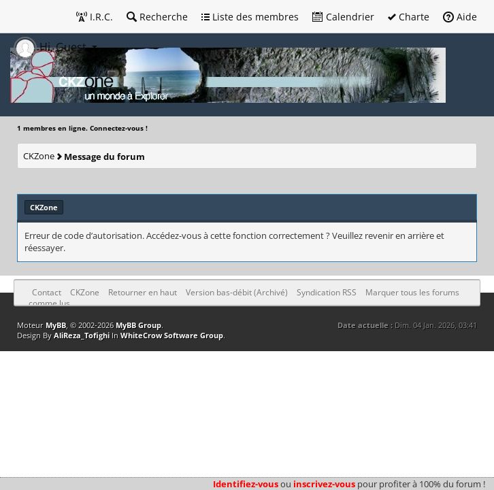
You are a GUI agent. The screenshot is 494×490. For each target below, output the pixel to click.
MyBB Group (138, 325)
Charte (408, 16)
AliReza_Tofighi (82, 335)
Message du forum (104, 156)
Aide (460, 16)
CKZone (38, 156)
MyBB (56, 325)
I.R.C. (94, 16)
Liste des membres (250, 16)
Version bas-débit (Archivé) (237, 292)
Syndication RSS (327, 292)
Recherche (157, 16)
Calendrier (343, 16)
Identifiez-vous (245, 484)
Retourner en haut (142, 292)
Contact (46, 292)
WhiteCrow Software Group (171, 335)
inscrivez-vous (324, 484)
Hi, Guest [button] (51, 46)
